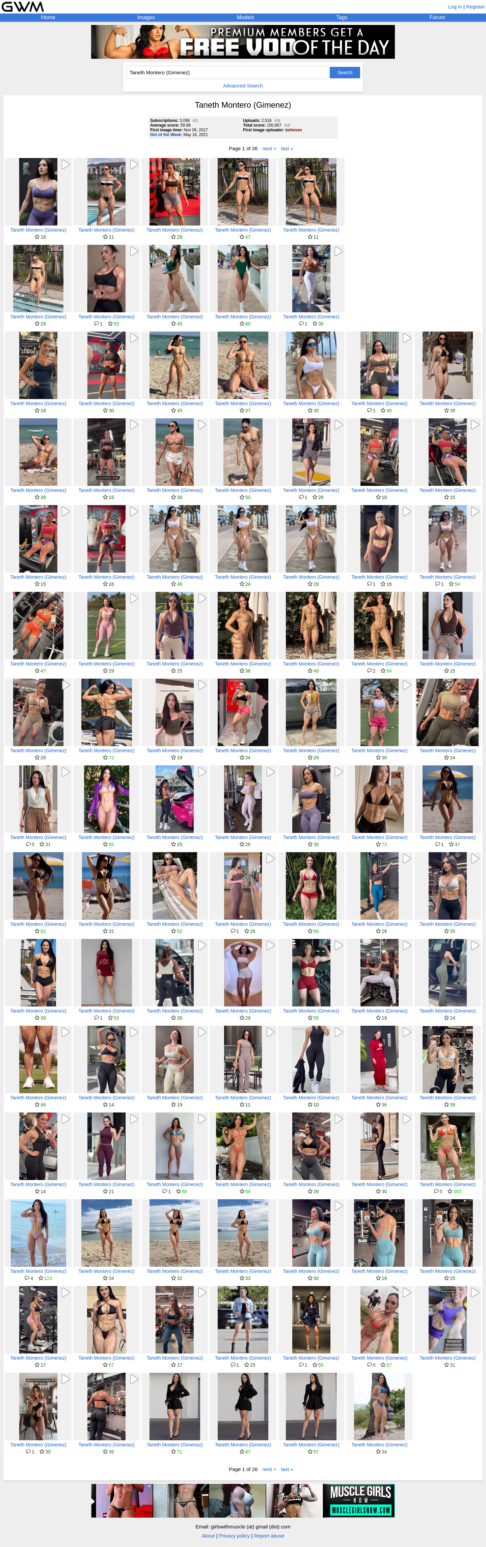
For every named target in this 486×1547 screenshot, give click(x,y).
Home (48, 17)
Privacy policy (234, 1536)
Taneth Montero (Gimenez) (38, 230)
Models (245, 17)
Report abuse (269, 1536)
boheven (293, 130)
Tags (342, 17)
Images (146, 17)
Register (475, 6)
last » (287, 148)
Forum (437, 17)
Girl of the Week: (166, 134)
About (208, 1536)
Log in (455, 6)
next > (269, 148)
